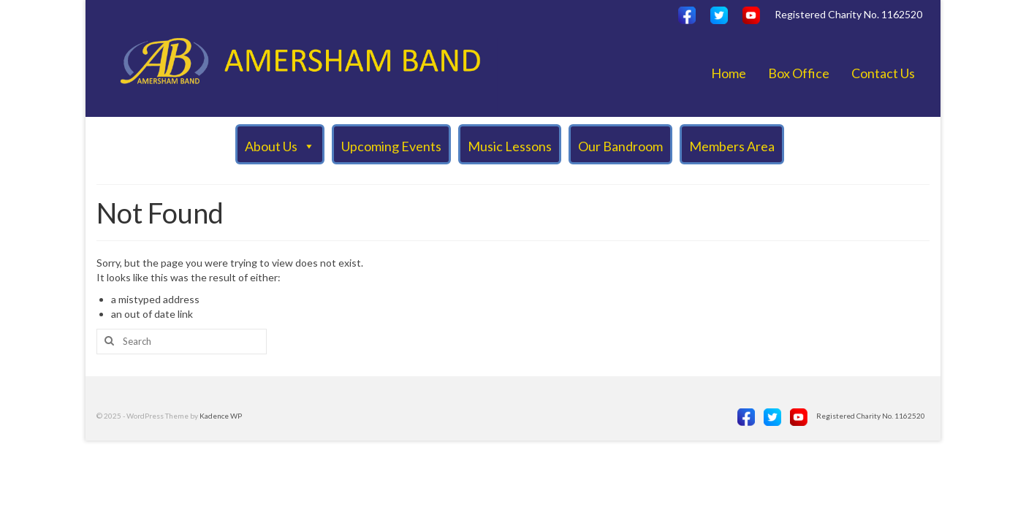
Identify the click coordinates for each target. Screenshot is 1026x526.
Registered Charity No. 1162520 (848, 14)
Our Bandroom (620, 146)
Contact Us (883, 73)
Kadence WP (221, 415)
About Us (280, 145)
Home (728, 73)
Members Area (732, 146)
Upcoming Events (391, 146)
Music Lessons (510, 146)
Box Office (798, 73)
